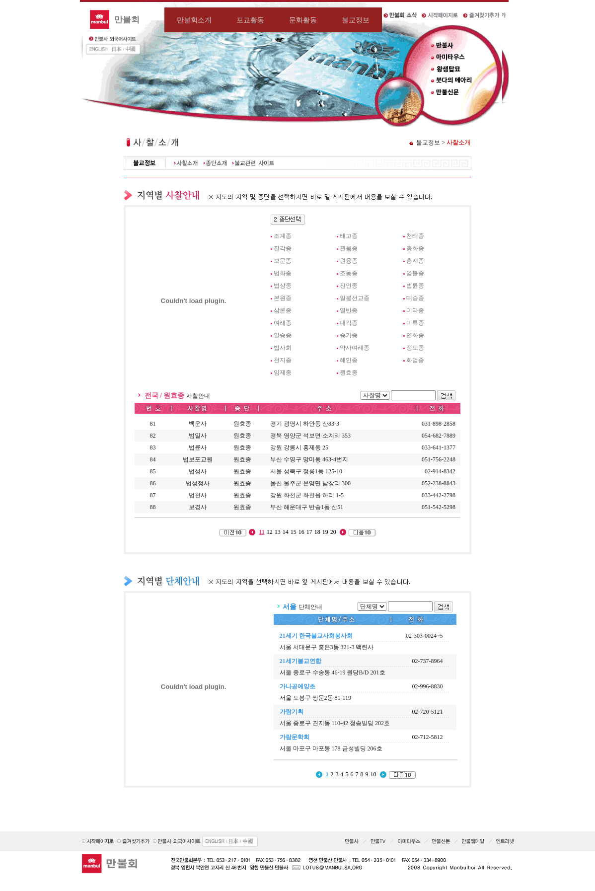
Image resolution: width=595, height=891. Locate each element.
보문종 (283, 260)
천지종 (283, 360)
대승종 (415, 298)
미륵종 (415, 322)
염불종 (415, 273)
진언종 (349, 285)
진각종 (283, 248)
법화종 (283, 273)
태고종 (349, 235)
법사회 (283, 347)
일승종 (283, 335)
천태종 (415, 235)
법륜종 (415, 285)
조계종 (283, 235)
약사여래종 (355, 347)
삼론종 (283, 310)
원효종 (349, 372)
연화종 (415, 335)
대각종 (349, 322)
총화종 (415, 248)
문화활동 (303, 20)
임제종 (283, 372)
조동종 (349, 273)
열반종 (349, 310)
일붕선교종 (355, 298)
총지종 (415, 260)
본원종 (283, 298)
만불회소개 (194, 20)
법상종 (283, 285)
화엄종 (415, 360)
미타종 (415, 310)
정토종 (415, 347)
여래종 (283, 322)
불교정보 (356, 20)
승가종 (349, 335)
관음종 (349, 248)
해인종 (349, 360)
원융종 (349, 260)
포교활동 (250, 20)
